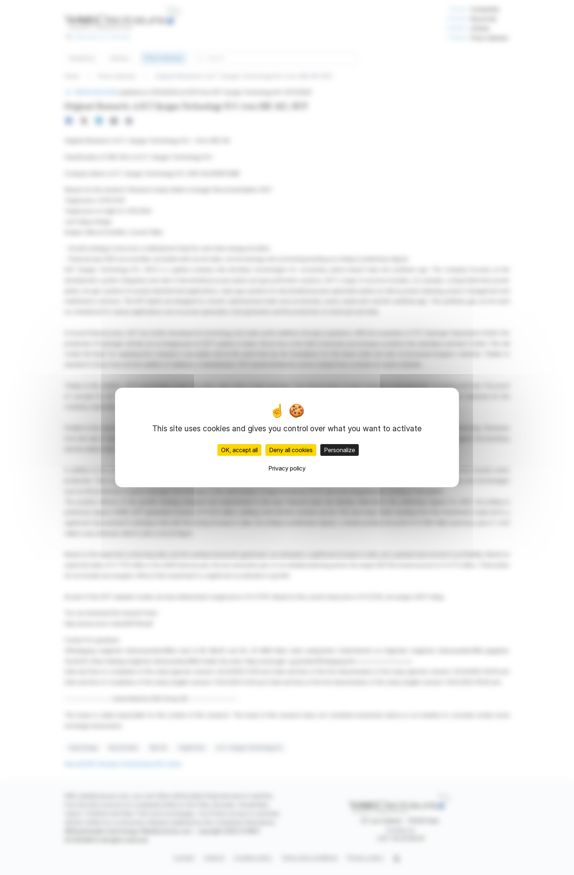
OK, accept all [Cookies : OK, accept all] (239, 450)
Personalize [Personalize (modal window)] (339, 450)
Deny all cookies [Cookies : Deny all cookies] (291, 450)
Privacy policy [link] (287, 468)
